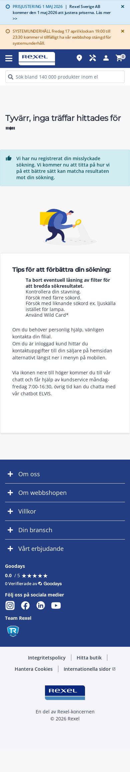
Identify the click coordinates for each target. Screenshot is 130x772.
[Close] (121, 6)
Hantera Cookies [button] (34, 669)
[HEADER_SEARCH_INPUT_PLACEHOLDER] (65, 77)
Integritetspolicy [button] (47, 657)
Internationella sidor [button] (90, 669)
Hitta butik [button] (89, 657)
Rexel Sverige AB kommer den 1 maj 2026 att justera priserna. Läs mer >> (62, 12)
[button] (65, 474)
